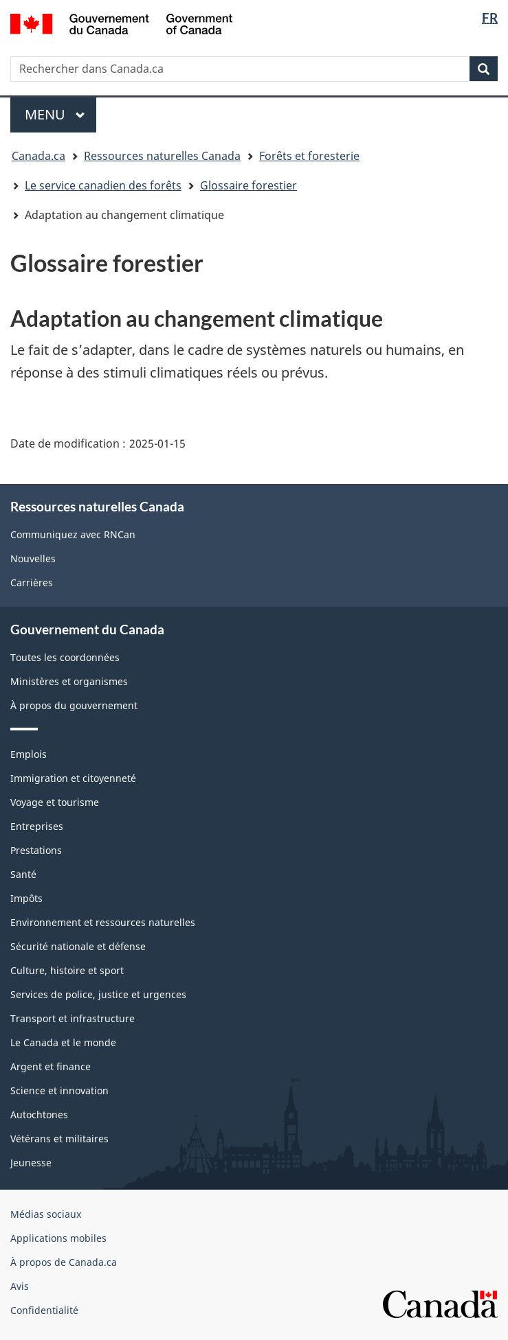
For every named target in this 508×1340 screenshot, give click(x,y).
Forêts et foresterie (309, 155)
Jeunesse (31, 1162)
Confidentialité (44, 1310)
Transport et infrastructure (72, 1018)
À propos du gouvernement (73, 705)
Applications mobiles (58, 1238)
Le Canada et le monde (63, 1042)
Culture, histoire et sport (67, 970)
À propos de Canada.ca (63, 1262)
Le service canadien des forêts (103, 185)
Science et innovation (59, 1090)
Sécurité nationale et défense (78, 946)
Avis (19, 1286)
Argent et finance (50, 1066)
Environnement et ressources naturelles (102, 922)
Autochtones (39, 1114)
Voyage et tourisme (54, 802)
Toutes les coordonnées (65, 657)
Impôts (26, 898)
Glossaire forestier (248, 185)
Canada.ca (38, 155)
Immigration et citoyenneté (73, 778)
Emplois (28, 754)
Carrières (31, 582)
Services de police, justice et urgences (98, 994)
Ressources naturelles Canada (162, 155)
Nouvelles (33, 558)
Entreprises (36, 826)
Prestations (36, 850)
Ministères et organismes (69, 681)
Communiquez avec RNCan (72, 534)
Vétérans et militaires (59, 1138)
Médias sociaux (45, 1214)
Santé (23, 874)
